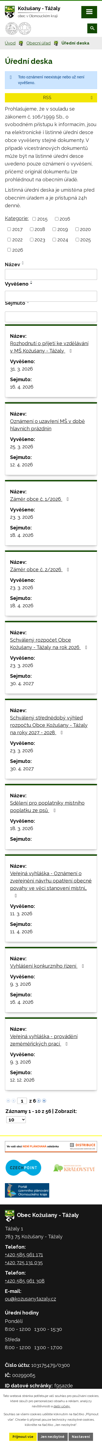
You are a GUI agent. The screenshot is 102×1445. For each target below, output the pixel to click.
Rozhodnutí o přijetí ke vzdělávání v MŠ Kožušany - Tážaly (49, 347)
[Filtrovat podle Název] (51, 274)
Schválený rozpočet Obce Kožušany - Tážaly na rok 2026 (49, 643)
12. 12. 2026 (22, 1080)
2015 (42, 219)
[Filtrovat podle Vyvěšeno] (51, 296)
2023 (40, 239)
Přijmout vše (23, 1437)
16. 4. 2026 (21, 387)
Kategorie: (17, 218)
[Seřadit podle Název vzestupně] (23, 262)
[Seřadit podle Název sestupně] (23, 264)
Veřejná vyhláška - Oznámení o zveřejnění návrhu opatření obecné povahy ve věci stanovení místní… (51, 884)
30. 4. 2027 (22, 683)
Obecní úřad (38, 43)
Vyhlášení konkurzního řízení (48, 966)
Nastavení (81, 1437)
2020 (85, 229)
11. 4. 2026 (21, 931)
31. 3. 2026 (21, 369)
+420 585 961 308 (25, 1281)
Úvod (10, 43)
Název (12, 264)
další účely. (62, 1406)
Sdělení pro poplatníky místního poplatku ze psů (47, 806)
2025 (85, 239)
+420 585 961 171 (24, 1254)
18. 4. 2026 (21, 535)
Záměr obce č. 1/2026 (40, 499)
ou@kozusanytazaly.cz (30, 1299)
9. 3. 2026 (20, 984)
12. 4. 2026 (21, 464)
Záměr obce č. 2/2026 (40, 569)
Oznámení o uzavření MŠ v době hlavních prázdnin (47, 424)
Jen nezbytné (52, 1437)
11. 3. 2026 (21, 913)
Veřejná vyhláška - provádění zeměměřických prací (44, 1040)
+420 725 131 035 (24, 1262)
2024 (62, 239)
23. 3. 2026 (21, 517)
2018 (40, 229)
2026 (17, 250)
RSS (68, 97)
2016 (65, 219)
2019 (62, 229)
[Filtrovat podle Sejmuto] (51, 317)
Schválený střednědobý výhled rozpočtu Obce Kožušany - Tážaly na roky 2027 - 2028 (49, 725)
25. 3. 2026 (21, 446)
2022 (17, 239)
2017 (17, 229)
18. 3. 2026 (21, 828)
